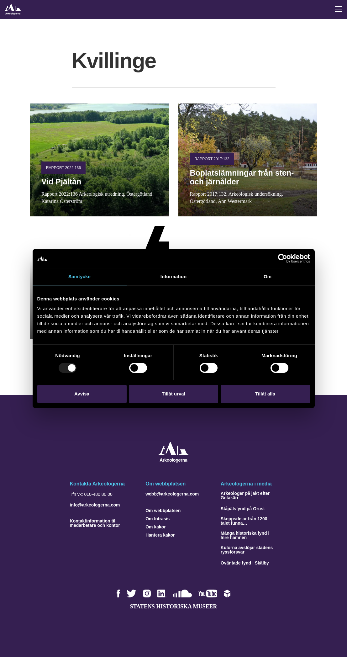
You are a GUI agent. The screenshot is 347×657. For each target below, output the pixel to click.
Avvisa (81, 393)
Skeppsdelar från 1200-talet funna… (245, 521)
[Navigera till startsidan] (173, 461)
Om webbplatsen (163, 510)
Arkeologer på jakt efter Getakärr (245, 495)
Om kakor (155, 527)
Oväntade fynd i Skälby (245, 563)
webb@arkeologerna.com (172, 494)
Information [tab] (173, 276)
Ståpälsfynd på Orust (243, 508)
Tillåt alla (265, 393)
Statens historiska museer (173, 606)
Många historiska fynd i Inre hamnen (245, 535)
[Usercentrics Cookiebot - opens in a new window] (282, 258)
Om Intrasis (157, 519)
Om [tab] (267, 276)
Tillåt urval (173, 393)
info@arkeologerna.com (95, 505)
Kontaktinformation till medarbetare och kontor (95, 523)
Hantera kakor (160, 535)
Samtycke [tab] (79, 276)
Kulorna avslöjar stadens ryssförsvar (247, 549)
